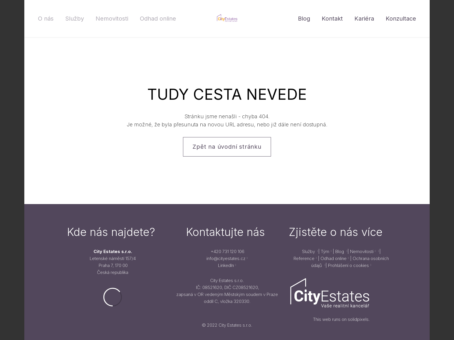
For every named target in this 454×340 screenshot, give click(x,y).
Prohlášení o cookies (348, 265)
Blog (340, 251)
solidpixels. (359, 319)
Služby (309, 251)
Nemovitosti (361, 251)
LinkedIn (226, 265)
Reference (304, 258)
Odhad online (334, 258)
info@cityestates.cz (226, 258)
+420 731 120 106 (227, 251)
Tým (325, 251)
